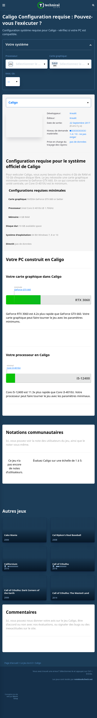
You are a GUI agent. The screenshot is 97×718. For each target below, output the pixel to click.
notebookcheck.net (83, 679)
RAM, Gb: (10, 73)
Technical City (49, 5)
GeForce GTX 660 (22, 289)
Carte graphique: (58, 55)
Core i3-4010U (14, 368)
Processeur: (12, 55)
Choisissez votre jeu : (88, 102)
